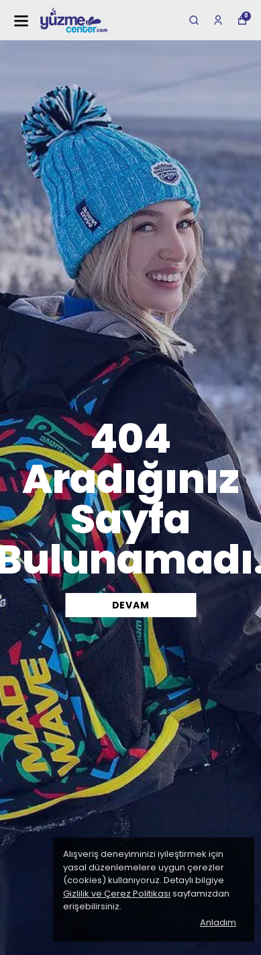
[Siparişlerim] (218, 20)
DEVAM (131, 605)
